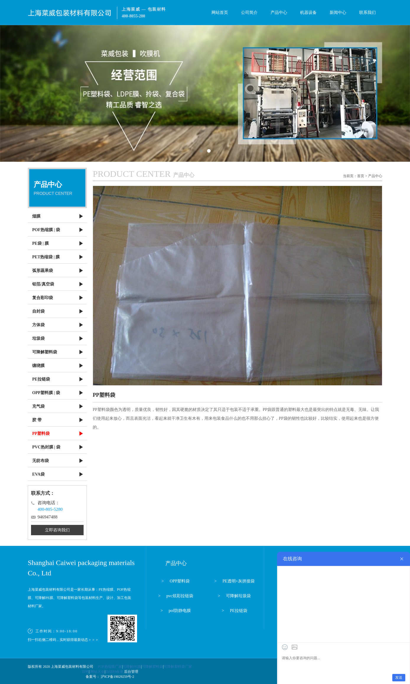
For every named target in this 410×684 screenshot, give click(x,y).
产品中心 (279, 12)
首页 (360, 176)
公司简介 (249, 12)
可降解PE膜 (132, 667)
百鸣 (85, 672)
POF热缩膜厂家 (110, 667)
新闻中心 (338, 12)
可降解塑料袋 (152, 667)
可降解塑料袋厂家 (178, 667)
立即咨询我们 (57, 530)
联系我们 (367, 12)
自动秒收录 (114, 672)
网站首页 (219, 12)
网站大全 (97, 672)
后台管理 (131, 672)
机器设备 (308, 12)
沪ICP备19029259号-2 (117, 677)
